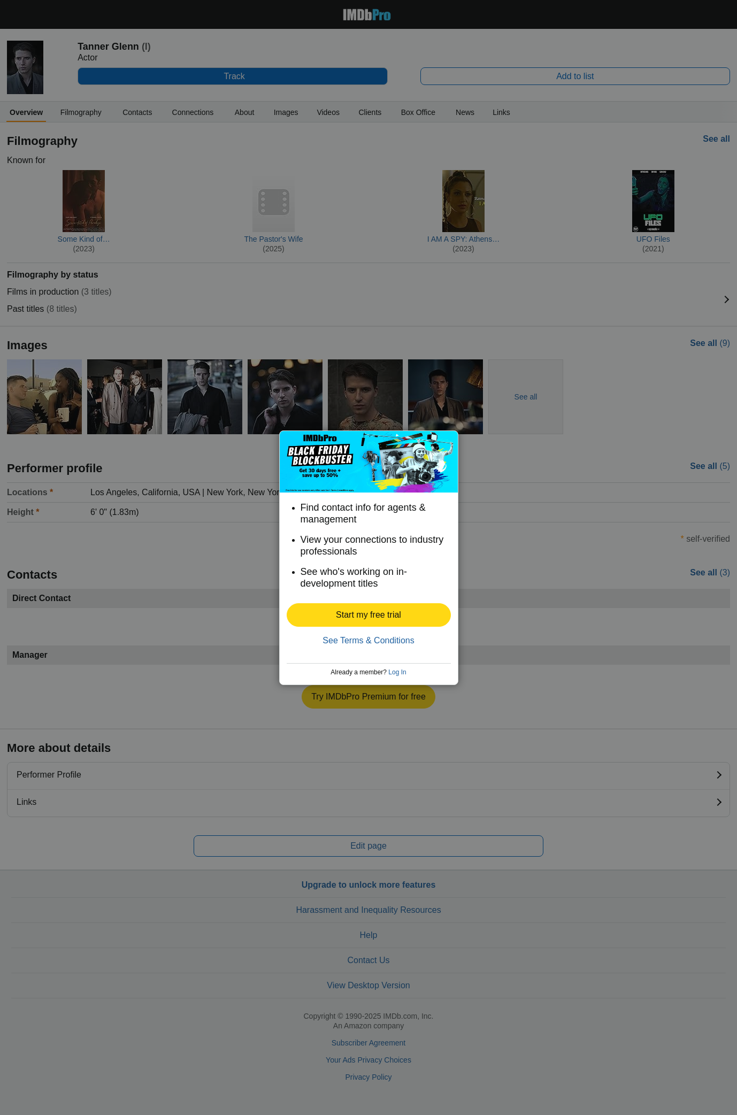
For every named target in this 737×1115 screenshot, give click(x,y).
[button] (368, 615)
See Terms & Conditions (368, 640)
